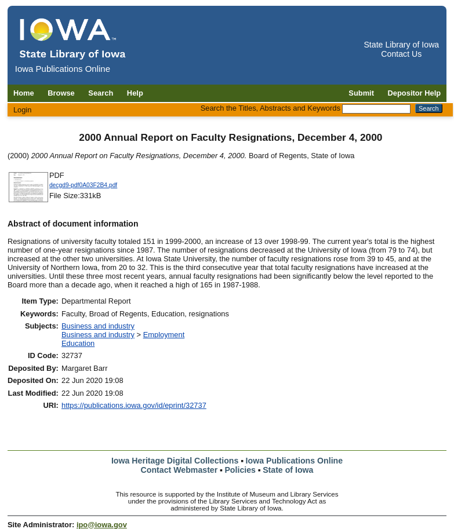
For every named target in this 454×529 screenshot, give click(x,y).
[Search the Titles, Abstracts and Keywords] (376, 109)
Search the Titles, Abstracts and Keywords (270, 108)
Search (100, 93)
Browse (61, 93)
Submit (361, 93)
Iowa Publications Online (294, 460)
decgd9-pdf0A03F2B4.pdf (83, 185)
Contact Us (401, 54)
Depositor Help (414, 93)
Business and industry (98, 326)
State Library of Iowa (401, 44)
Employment (164, 334)
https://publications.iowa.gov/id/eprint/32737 (133, 405)
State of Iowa (288, 470)
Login (22, 109)
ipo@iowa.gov (102, 524)
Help (135, 93)
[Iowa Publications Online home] (73, 38)
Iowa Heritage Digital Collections (174, 460)
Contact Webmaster (179, 470)
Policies (240, 470)
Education (78, 343)
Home (23, 93)
